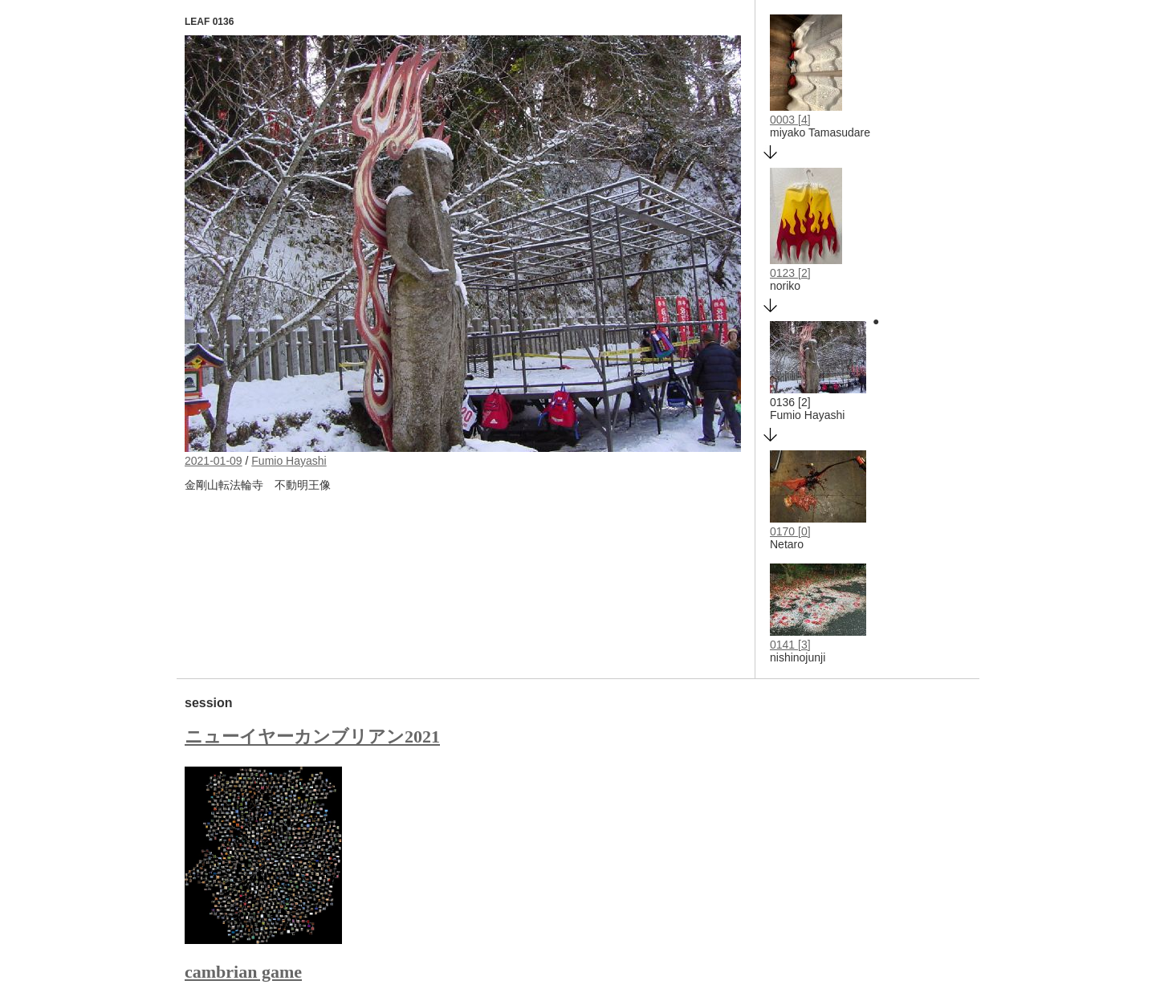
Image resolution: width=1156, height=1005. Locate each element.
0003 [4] (790, 119)
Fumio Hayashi (288, 460)
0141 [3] (790, 644)
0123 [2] (790, 273)
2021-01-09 (213, 460)
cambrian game (243, 972)
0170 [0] (790, 531)
